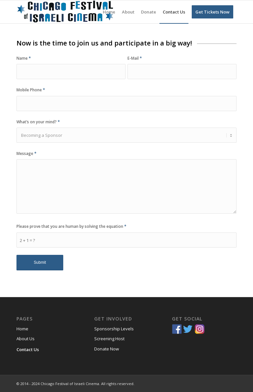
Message (26, 153)
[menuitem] (109, 11)
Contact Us (27, 349)
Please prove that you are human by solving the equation (71, 226)
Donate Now (106, 349)
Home (22, 329)
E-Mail (134, 58)
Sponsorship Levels (114, 329)
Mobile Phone (30, 90)
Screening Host (109, 339)
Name (23, 58)
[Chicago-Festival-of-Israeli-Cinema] (65, 11)
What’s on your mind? (38, 122)
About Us (25, 339)
